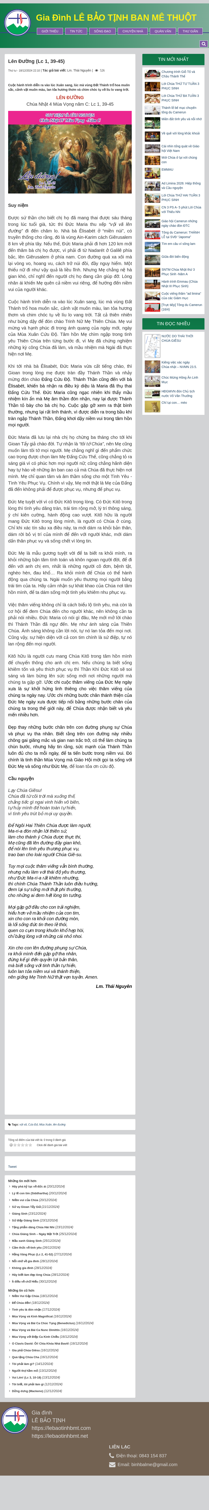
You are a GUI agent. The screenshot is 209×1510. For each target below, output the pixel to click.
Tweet (12, 1166)
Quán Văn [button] (163, 31)
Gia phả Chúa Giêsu (26, 1350)
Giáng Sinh (20, 1213)
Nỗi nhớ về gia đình (25, 1261)
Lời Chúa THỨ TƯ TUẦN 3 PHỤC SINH (180, 86)
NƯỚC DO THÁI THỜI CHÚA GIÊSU (177, 338)
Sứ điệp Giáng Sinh (25, 1220)
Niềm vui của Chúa (25, 1200)
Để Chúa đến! (21, 1303)
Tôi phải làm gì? (23, 1364)
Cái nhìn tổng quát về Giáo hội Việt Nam (180, 148)
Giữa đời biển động (175, 256)
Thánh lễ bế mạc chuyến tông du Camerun (179, 110)
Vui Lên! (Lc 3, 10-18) (26, 1377)
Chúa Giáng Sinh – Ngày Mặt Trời (35, 1234)
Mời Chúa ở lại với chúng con (179, 160)
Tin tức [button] (76, 31)
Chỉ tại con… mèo (174, 402)
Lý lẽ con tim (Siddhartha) (30, 1193)
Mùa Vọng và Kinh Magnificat (32, 1316)
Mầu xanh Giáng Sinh (27, 1240)
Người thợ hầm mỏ (25, 1370)
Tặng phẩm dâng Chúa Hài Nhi (33, 1227)
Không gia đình (22, 1268)
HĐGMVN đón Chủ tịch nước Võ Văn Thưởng (178, 393)
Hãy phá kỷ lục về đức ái (29, 1186)
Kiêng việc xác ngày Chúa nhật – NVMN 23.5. (179, 365)
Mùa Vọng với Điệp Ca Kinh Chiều (35, 1336)
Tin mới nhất (173, 59)
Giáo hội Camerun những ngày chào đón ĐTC (179, 223)
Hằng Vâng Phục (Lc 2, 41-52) (32, 1254)
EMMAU (167, 169)
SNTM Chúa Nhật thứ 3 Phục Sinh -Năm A (178, 272)
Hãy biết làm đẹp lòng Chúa (31, 1274)
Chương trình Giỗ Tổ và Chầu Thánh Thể (178, 74)
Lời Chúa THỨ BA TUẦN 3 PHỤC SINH (180, 98)
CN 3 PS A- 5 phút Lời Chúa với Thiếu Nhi (181, 209)
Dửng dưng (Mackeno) (27, 1391)
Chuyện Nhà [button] (132, 31)
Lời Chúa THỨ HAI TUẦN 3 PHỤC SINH (181, 198)
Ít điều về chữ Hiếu (25, 1281)
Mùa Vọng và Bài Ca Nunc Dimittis (36, 1330)
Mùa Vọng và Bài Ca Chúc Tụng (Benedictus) (43, 1323)
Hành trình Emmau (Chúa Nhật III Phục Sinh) (180, 284)
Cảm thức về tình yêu (27, 1247)
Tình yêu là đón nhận (26, 1309)
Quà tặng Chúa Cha (25, 1357)
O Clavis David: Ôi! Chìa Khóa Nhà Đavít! (40, 1343)
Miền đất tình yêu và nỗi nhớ (182, 119)
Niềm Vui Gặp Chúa (25, 1296)
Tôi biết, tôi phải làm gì (28, 1384)
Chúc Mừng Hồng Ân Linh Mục (180, 380)
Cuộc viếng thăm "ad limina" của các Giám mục (181, 296)
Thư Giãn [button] (190, 31)
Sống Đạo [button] (102, 31)
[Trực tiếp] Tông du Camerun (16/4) (182, 307)
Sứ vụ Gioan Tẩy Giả (26, 1207)
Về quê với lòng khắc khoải (181, 133)
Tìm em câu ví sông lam (178, 244)
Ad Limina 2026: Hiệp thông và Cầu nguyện (181, 186)
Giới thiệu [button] (50, 31)
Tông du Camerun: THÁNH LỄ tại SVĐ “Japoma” (181, 235)
